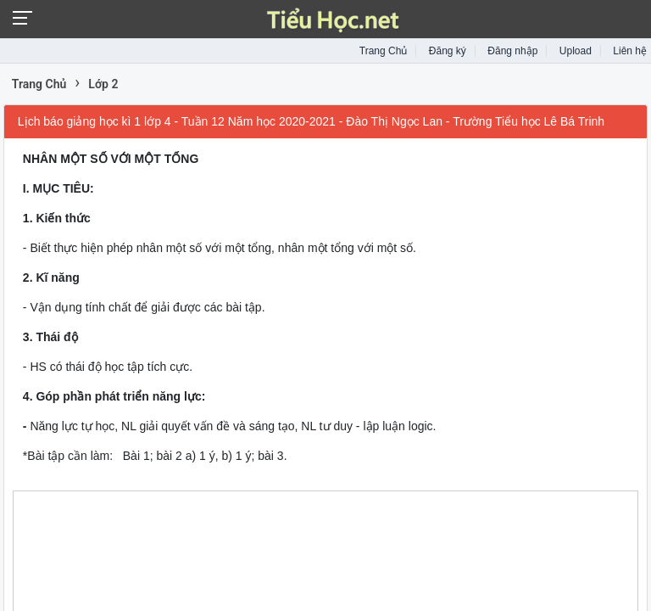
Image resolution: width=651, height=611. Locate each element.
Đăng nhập (512, 51)
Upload (575, 51)
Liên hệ (630, 51)
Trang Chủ (383, 51)
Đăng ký (447, 51)
